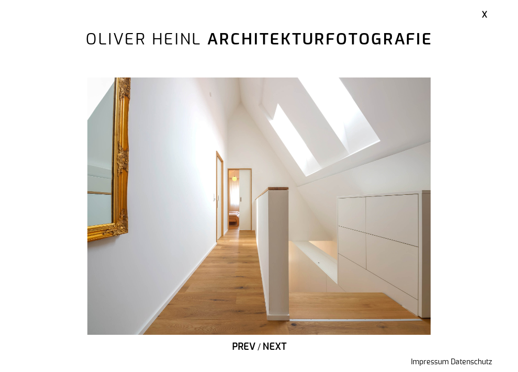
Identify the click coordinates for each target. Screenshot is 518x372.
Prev (243, 347)
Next (274, 347)
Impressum (430, 362)
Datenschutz (471, 362)
